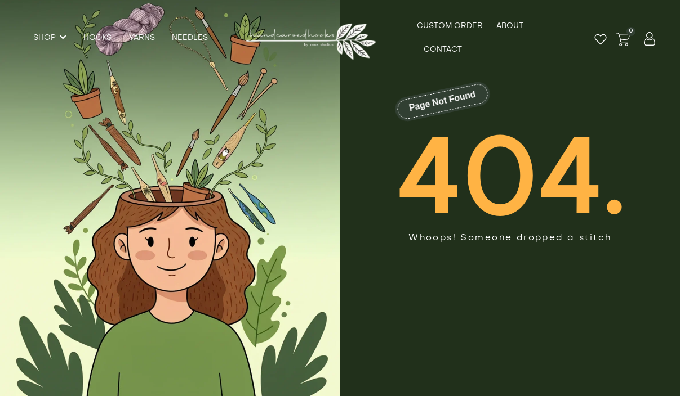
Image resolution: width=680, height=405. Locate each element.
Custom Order (450, 26)
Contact (443, 49)
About (509, 26)
